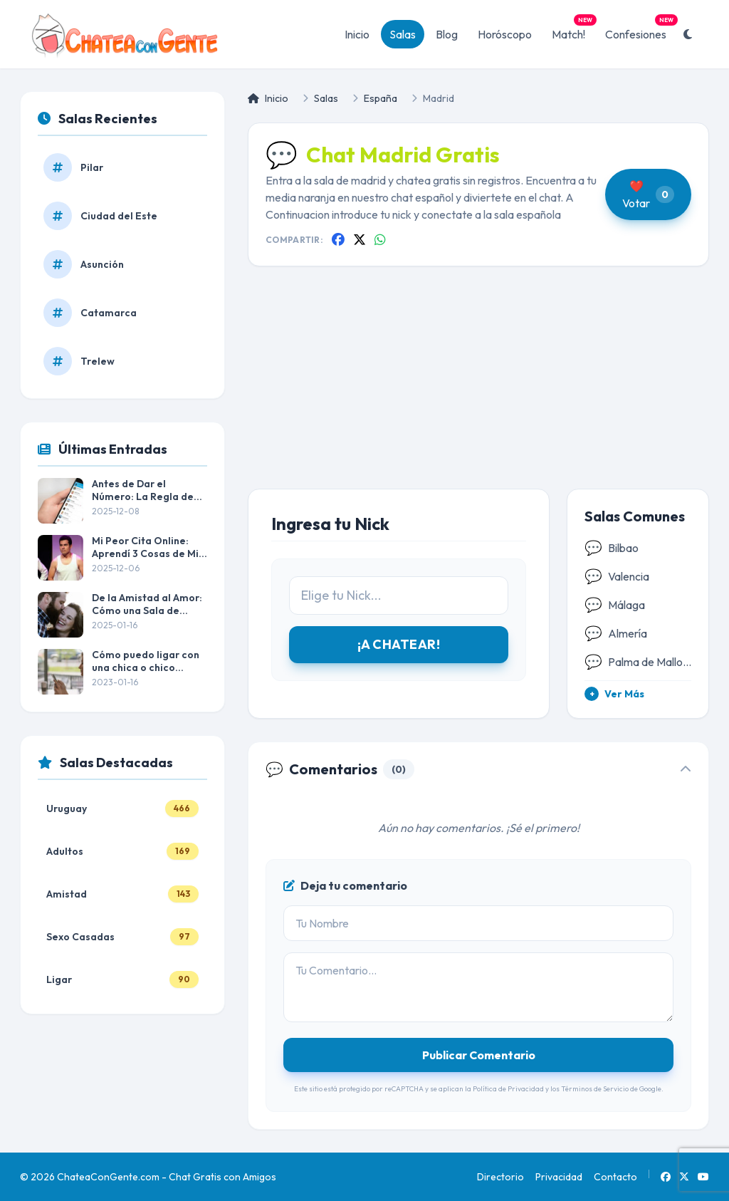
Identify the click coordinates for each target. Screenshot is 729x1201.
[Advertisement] (478, 389)
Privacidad (558, 1176)
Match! (573, 30)
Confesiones (640, 30)
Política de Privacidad (508, 1088)
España (380, 98)
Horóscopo (505, 34)
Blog (447, 34)
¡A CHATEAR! (398, 644)
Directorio (500, 1176)
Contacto (615, 1176)
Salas (402, 34)
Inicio (357, 34)
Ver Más (614, 694)
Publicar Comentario (478, 1055)
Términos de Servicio (595, 1088)
